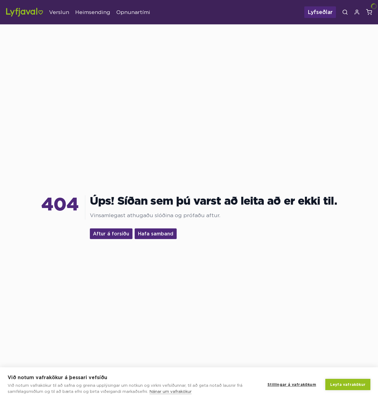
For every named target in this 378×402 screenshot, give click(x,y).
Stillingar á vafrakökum (291, 384)
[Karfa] (369, 12)
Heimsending (92, 12)
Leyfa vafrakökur (348, 384)
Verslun (59, 12)
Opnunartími (133, 12)
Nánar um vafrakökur (171, 391)
